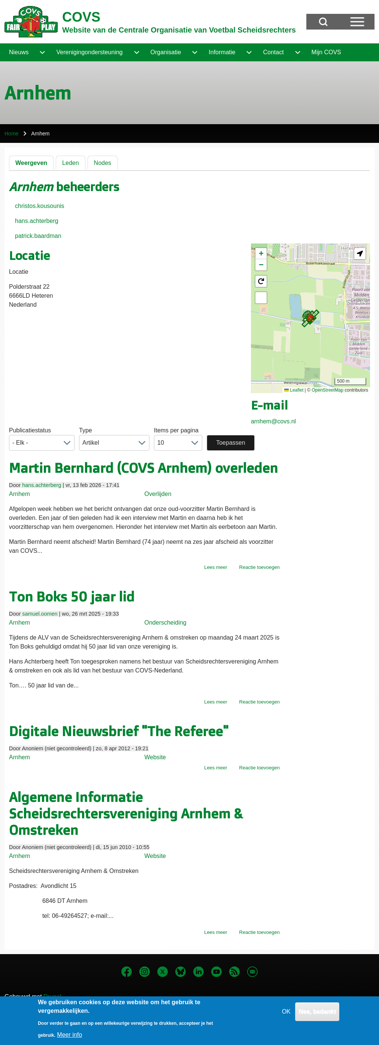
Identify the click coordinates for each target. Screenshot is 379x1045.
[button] (310, 318)
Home (11, 134)
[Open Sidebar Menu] (357, 22)
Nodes (102, 163)
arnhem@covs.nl (273, 421)
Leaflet (293, 390)
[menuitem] (18, 52)
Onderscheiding (166, 622)
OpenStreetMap (327, 390)
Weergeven (31, 163)
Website (155, 757)
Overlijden (158, 494)
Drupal (52, 996)
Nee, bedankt (317, 1016)
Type (85, 430)
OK (286, 1016)
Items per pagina (176, 430)
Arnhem (19, 494)
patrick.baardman (38, 236)
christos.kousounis (39, 206)
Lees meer (215, 567)
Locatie (18, 272)
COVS (81, 17)
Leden (70, 163)
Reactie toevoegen (259, 567)
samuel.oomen (39, 614)
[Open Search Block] (323, 22)
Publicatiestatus (30, 430)
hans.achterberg (36, 221)
